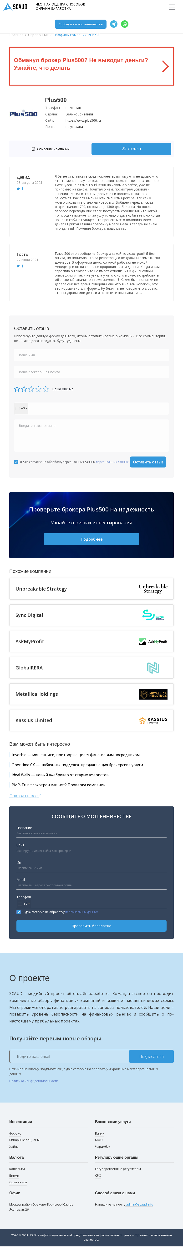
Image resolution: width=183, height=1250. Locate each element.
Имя (19, 866)
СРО (98, 1179)
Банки (99, 1137)
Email (20, 883)
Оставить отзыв (148, 462)
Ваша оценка (62, 389)
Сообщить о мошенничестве (81, 24)
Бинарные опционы (24, 1143)
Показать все (25, 799)
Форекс (15, 1137)
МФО (99, 1143)
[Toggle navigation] (172, 7)
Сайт (20, 849)
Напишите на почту (124, 1208)
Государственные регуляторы (118, 1172)
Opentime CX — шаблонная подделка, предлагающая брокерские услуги (89, 766)
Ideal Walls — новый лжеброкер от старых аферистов (69, 777)
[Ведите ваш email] (91, 1060)
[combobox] (21, 408)
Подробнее (91, 539)
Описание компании (50, 149)
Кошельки (17, 1172)
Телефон (23, 900)
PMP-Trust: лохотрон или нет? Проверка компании (67, 788)
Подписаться (151, 1060)
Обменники (18, 1186)
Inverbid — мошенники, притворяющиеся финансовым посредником (87, 756)
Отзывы (131, 149)
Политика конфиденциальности (33, 1084)
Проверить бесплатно (91, 929)
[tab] (52, 149)
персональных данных (112, 462)
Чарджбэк (102, 1150)
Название (24, 831)
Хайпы (14, 1150)
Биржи (14, 1179)
